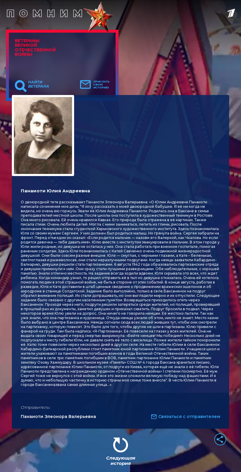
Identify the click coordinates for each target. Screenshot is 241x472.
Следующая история (120, 460)
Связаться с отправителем (189, 416)
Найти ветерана (38, 84)
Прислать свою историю (101, 84)
